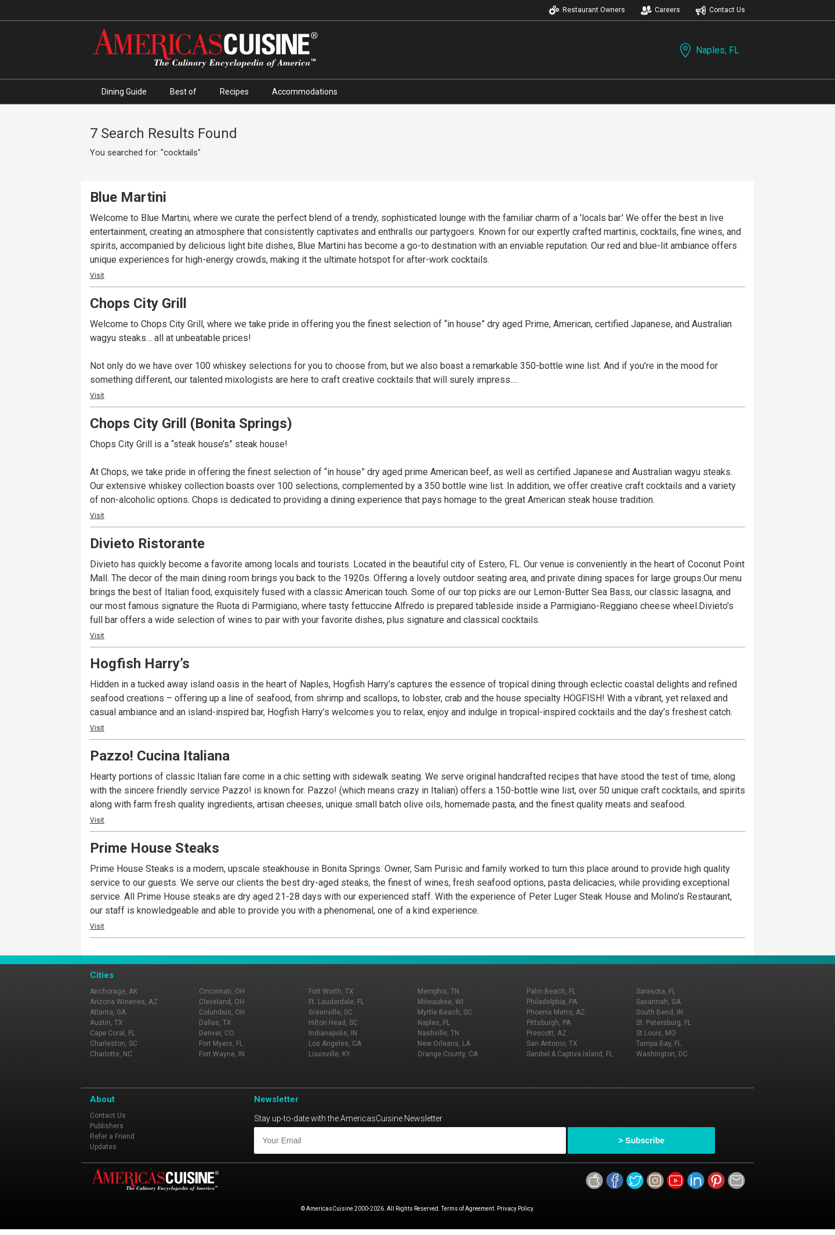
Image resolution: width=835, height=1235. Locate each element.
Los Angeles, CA (334, 1044)
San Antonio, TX (552, 1044)
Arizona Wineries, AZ (124, 1002)
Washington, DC (662, 1054)
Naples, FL (708, 50)
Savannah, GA (658, 1002)
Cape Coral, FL (112, 1033)
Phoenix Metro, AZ (556, 1012)
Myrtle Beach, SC (445, 1012)
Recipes (234, 91)
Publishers (107, 1126)
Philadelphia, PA (552, 1002)
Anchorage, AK (113, 991)
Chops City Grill (138, 303)
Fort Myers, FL (221, 1044)
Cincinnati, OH (222, 991)
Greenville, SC (330, 1012)
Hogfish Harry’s (140, 663)
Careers (660, 10)
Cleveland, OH (221, 1002)
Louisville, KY (329, 1054)
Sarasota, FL (656, 991)
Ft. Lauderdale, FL (336, 1002)
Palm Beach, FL (551, 991)
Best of (183, 91)
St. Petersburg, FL (663, 1023)
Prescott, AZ (547, 1033)
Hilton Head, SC (333, 1023)
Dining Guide (124, 91)
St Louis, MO (656, 1033)
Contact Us (720, 10)
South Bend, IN (659, 1012)
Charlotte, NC (111, 1054)
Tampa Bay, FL (658, 1044)
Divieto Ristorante (147, 543)
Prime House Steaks (154, 848)
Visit (97, 275)
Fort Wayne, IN (222, 1054)
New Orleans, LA (444, 1044)
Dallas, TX (215, 1023)
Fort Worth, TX (331, 991)
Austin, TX (106, 1023)
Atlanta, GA (108, 1012)
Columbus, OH (222, 1012)
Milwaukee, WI (440, 1002)
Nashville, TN (438, 1033)
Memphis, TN (438, 991)
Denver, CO (216, 1033)
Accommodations (304, 91)
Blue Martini (128, 197)
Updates (103, 1147)
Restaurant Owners (587, 10)
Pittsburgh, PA (549, 1023)
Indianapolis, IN (332, 1033)
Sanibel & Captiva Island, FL (570, 1054)
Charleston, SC (113, 1044)
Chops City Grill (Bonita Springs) (191, 423)
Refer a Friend (112, 1136)
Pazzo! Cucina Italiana (160, 756)
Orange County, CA (448, 1054)
